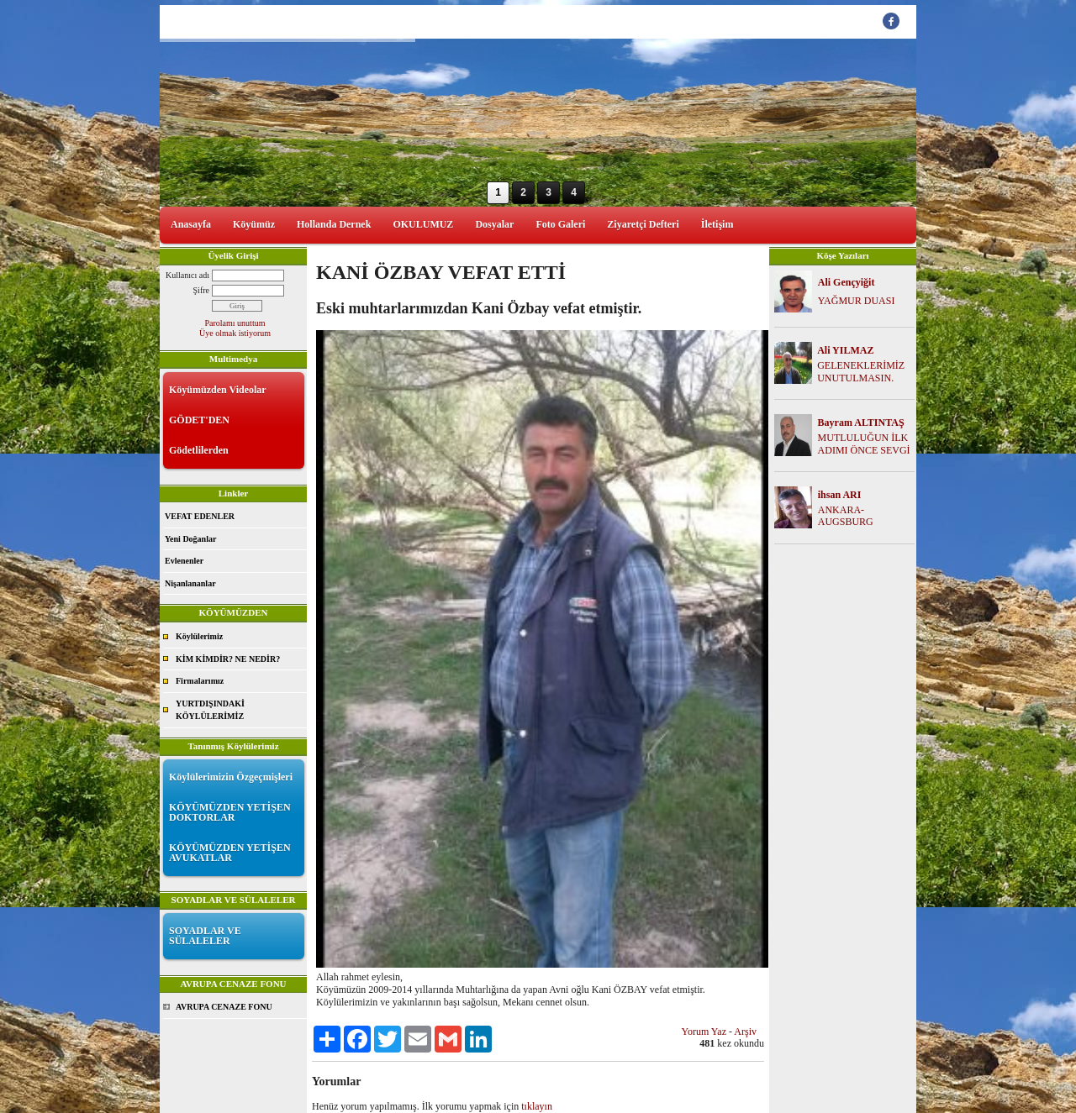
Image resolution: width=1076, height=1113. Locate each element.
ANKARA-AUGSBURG (845, 516)
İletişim (717, 224)
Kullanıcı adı (187, 275)
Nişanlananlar (190, 583)
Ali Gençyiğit (846, 282)
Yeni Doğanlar (190, 538)
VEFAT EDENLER (200, 516)
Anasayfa (191, 224)
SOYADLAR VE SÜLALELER (205, 936)
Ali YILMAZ (845, 350)
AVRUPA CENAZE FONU (224, 1006)
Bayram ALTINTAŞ (861, 422)
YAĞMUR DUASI (856, 301)
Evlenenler (184, 560)
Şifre (201, 290)
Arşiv (745, 1031)
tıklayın (536, 1106)
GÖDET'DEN (199, 420)
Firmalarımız (200, 680)
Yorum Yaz (704, 1031)
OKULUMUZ (423, 224)
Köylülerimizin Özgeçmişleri (231, 777)
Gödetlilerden (199, 450)
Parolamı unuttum (235, 323)
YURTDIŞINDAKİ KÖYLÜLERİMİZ (210, 710)
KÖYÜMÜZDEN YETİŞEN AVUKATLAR (230, 853)
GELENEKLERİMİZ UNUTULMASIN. (861, 372)
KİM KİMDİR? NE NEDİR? (228, 659)
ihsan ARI (840, 495)
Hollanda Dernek (334, 224)
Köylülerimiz (199, 636)
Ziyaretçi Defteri (642, 224)
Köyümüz (254, 224)
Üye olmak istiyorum (235, 333)
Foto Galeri (560, 224)
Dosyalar (494, 224)
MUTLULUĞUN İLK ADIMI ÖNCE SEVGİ (864, 444)
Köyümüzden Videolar (217, 390)
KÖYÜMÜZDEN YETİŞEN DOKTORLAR (230, 812)
